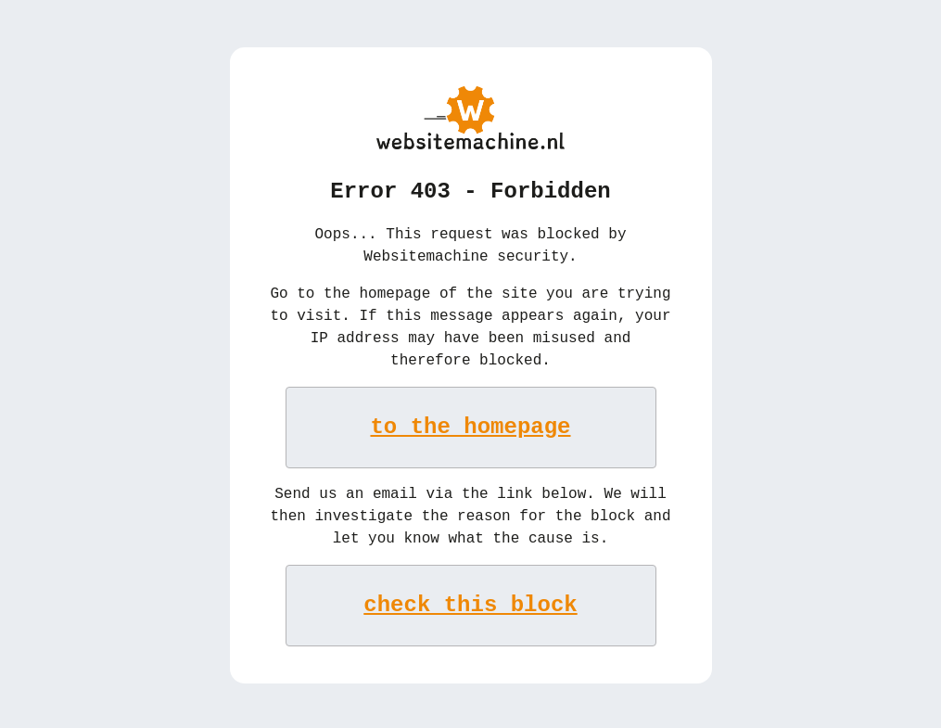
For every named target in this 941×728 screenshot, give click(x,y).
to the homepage (471, 425)
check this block (470, 603)
